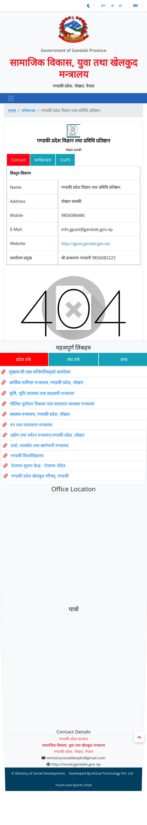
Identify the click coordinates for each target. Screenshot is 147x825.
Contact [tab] (18, 160)
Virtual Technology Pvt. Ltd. (108, 718)
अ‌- (121, 5)
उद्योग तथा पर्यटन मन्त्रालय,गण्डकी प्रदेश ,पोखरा (44, 452)
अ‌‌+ (104, 5)
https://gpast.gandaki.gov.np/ (85, 243)
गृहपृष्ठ (12, 110)
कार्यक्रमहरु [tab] (42, 160)
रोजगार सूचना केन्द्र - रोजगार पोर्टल (35, 481)
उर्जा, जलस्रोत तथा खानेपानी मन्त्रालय (36, 462)
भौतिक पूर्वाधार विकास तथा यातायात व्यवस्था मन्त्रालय (49, 421)
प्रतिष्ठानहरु (29, 110)
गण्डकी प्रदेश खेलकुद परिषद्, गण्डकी (37, 491)
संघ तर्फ (73, 373)
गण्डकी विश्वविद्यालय (23, 472)
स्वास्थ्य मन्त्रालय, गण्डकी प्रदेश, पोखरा (35, 431)
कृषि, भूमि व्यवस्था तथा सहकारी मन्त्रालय (37, 410)
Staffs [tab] (65, 160)
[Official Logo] (74, 26)
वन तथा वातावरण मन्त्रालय (26, 442)
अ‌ (113, 5)
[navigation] (11, 98)
